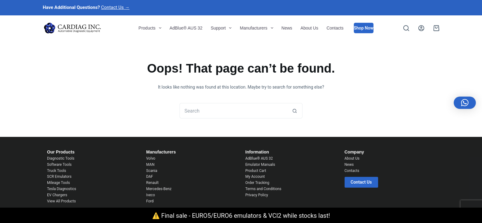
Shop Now (363, 28)
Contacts (334, 28)
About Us (309, 28)
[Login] (421, 28)
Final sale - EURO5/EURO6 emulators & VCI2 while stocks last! (245, 215)
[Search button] (294, 110)
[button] (465, 103)
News (287, 28)
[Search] (406, 28)
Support (222, 28)
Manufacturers (257, 28)
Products (151, 28)
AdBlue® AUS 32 (186, 28)
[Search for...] (233, 110)
